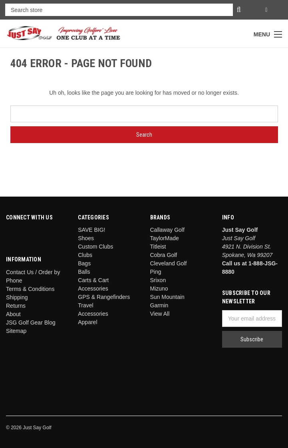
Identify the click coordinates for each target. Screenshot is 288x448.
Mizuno (159, 288)
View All (160, 314)
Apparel (87, 322)
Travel (85, 305)
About (13, 314)
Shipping (17, 297)
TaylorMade (164, 238)
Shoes (86, 238)
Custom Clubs (95, 246)
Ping (155, 272)
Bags (84, 263)
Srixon (158, 280)
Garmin (159, 305)
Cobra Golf (163, 255)
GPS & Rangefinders (104, 297)
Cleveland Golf (168, 263)
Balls (84, 272)
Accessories (93, 314)
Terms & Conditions (30, 289)
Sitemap (16, 331)
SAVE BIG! (91, 230)
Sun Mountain (167, 297)
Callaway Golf (167, 230)
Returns (16, 306)
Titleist (158, 246)
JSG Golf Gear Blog (31, 322)
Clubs (85, 255)
